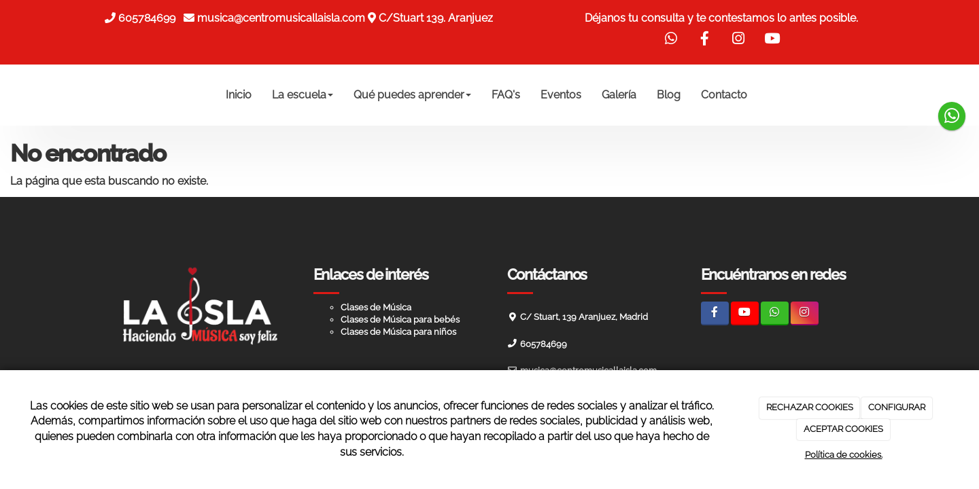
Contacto (724, 94)
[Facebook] (715, 313)
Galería (619, 94)
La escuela (302, 94)
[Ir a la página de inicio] (88, 95)
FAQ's (506, 94)
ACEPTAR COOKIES (843, 429)
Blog (669, 94)
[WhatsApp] (775, 313)
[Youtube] (745, 313)
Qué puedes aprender (412, 94)
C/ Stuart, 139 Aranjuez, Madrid (584, 317)
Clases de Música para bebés (400, 319)
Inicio (239, 94)
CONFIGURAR (896, 407)
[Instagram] (805, 313)
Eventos (560, 94)
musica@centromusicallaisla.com (281, 18)
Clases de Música (376, 307)
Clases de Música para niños (398, 332)
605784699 (149, 18)
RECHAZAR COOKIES (809, 407)
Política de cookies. (843, 455)
